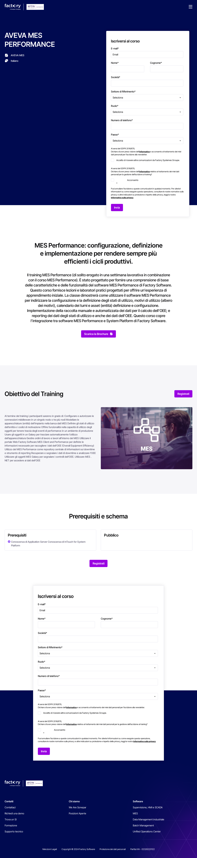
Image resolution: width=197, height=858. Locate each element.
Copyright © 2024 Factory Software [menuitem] (78, 849)
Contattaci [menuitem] (10, 807)
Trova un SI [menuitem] (10, 819)
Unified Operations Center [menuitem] (147, 831)
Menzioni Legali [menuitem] (49, 849)
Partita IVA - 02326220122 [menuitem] (142, 849)
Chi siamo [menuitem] (74, 801)
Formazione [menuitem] (11, 825)
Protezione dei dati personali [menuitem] (113, 849)
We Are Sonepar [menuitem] (77, 807)
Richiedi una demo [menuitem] (14, 813)
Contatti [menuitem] (9, 801)
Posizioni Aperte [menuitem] (77, 813)
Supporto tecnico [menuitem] (14, 831)
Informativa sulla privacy (122, 197)
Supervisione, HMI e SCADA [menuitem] (148, 807)
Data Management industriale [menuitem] (148, 819)
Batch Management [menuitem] (143, 825)
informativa (144, 151)
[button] (190, 7)
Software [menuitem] (138, 801)
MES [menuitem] (135, 813)
